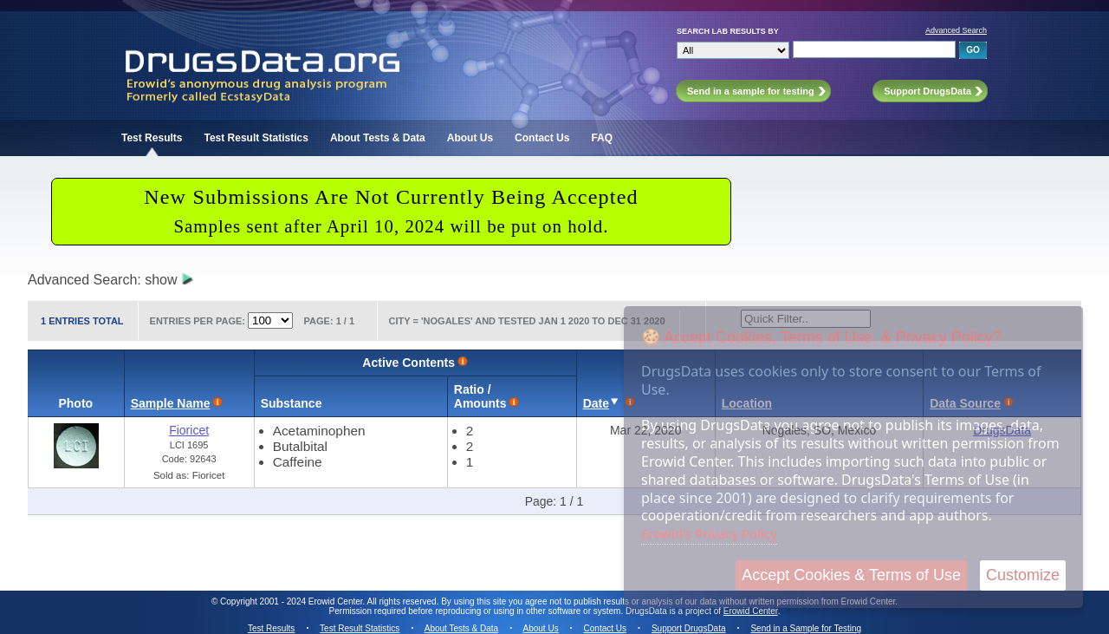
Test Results (151, 138)
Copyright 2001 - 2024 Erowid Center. (292, 601)
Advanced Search (956, 30)
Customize (1023, 575)
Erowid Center (750, 611)
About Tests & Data (377, 138)
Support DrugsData (689, 628)
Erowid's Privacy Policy (709, 533)
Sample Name (171, 403)
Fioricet (189, 430)
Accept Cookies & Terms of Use (851, 575)
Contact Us (542, 138)
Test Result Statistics (256, 138)
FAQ (602, 138)
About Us (470, 138)
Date (596, 403)
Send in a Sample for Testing (805, 628)
